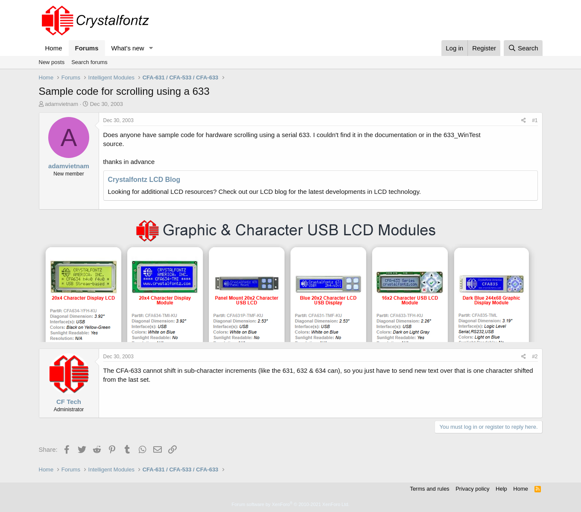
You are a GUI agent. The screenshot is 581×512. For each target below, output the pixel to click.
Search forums (89, 62)
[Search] (523, 48)
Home (53, 48)
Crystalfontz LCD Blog (144, 179)
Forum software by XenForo (291, 504)
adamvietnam (61, 104)
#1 (534, 120)
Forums (87, 48)
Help (501, 489)
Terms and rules (429, 489)
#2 (534, 357)
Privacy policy (472, 489)
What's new (127, 48)
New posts (52, 62)
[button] (151, 48)
